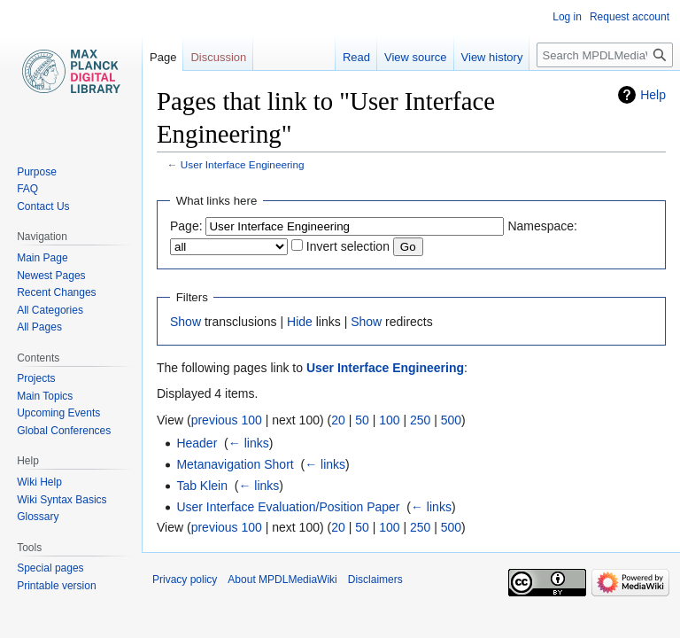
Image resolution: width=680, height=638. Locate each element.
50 (362, 420)
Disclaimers (375, 579)
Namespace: (542, 226)
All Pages (39, 327)
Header (196, 443)
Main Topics (45, 396)
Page (163, 57)
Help (653, 95)
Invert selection (348, 246)
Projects (36, 378)
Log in (567, 17)
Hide (300, 322)
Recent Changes (56, 292)
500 (451, 420)
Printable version (56, 586)
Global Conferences (64, 430)
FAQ (27, 189)
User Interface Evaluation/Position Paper (287, 507)
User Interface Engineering (243, 164)
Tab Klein (202, 485)
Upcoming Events (58, 413)
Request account (629, 17)
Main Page (42, 258)
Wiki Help (39, 482)
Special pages (50, 568)
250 (420, 420)
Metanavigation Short (234, 464)
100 (389, 420)
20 (338, 420)
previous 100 (226, 420)
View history (492, 57)
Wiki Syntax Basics (61, 500)
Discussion (218, 57)
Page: (186, 226)
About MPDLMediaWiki (282, 579)
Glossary (37, 516)
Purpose (37, 172)
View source (415, 57)
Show (185, 322)
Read (356, 57)
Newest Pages (51, 275)
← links (248, 443)
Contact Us (43, 206)
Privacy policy (184, 579)
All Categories (50, 310)
